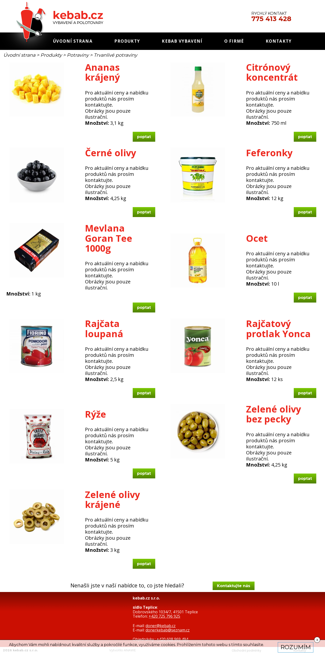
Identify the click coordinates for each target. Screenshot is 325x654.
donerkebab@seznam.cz (168, 630)
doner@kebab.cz (161, 625)
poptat (144, 136)
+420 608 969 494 (172, 639)
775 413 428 (271, 19)
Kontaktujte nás (233, 586)
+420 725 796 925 (164, 616)
